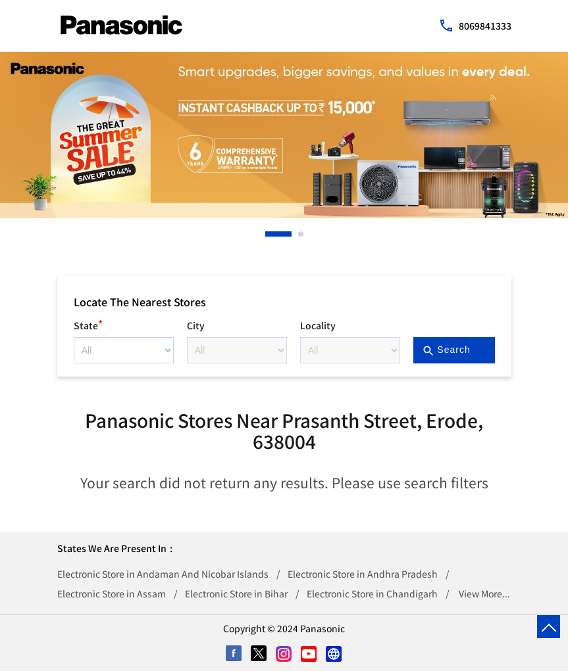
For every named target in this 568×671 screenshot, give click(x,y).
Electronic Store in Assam (111, 593)
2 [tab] (301, 234)
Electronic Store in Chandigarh (372, 593)
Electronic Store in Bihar (236, 593)
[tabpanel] (284, 135)
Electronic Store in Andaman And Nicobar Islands (163, 573)
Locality (318, 325)
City (196, 325)
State (88, 324)
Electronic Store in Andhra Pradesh (363, 573)
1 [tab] (268, 234)
